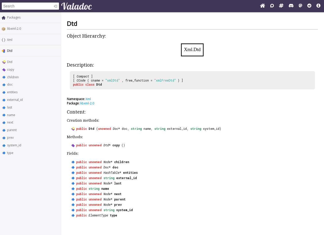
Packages (14, 17)
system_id (14, 145)
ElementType (98, 215)
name (11, 115)
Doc (115, 129)
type (10, 153)
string (136, 129)
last (9, 107)
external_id (15, 100)
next (10, 122)
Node (107, 162)
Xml (9, 40)
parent (12, 130)
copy (10, 69)
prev (10, 137)
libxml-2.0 (14, 28)
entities (12, 92)
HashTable (111, 172)
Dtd (9, 62)
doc (10, 84)
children (13, 77)
